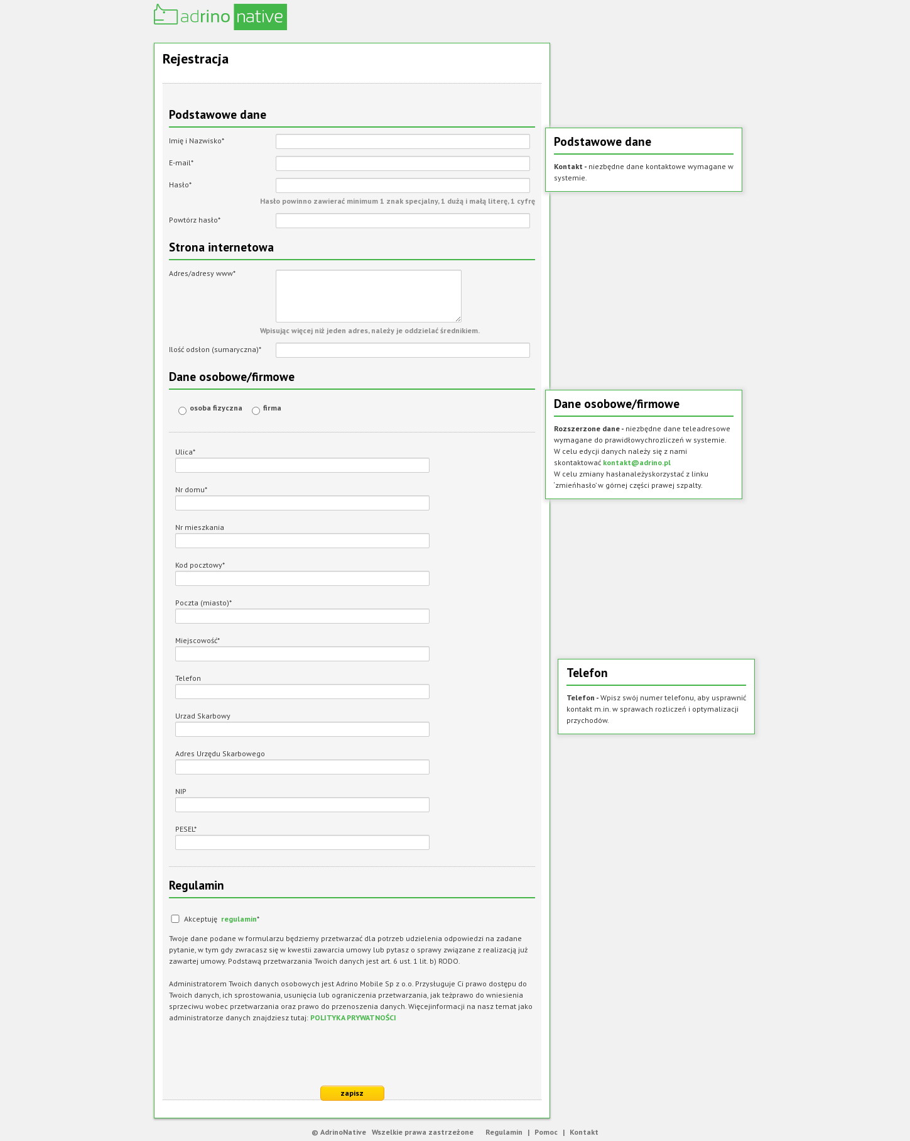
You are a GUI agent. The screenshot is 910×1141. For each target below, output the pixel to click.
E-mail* (181, 162)
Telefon (188, 678)
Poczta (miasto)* (203, 602)
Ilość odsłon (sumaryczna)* (215, 349)
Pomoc (546, 1132)
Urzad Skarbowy (202, 715)
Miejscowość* (197, 640)
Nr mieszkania (199, 527)
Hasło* (180, 184)
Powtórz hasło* (194, 219)
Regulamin (504, 1132)
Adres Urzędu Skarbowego (220, 753)
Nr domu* (191, 489)
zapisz (352, 1093)
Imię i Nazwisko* (196, 140)
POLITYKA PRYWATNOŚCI (353, 1017)
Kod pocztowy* (200, 565)
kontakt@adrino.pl (637, 462)
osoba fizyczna (216, 407)
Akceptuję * (221, 918)
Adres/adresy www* (202, 273)
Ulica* (185, 451)
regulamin (239, 918)
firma (272, 407)
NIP (181, 791)
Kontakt (584, 1132)
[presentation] (264, 1054)
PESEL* (186, 829)
